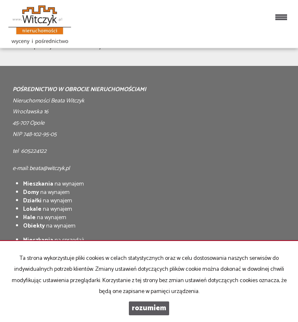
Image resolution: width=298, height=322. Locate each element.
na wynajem (53, 184)
